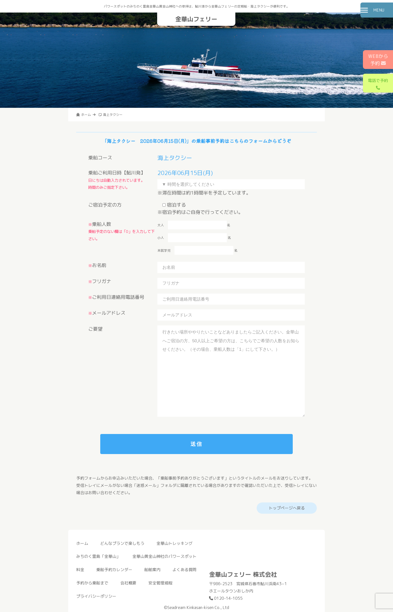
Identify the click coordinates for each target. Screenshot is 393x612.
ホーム (82, 543)
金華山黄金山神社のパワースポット (164, 556)
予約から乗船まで (92, 583)
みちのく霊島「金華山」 (98, 556)
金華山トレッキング (174, 543)
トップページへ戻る (287, 508)
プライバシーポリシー (96, 596)
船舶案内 (152, 569)
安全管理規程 (160, 583)
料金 (80, 569)
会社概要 (128, 583)
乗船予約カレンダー (114, 569)
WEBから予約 (378, 60)
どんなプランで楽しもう (122, 543)
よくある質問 (184, 569)
